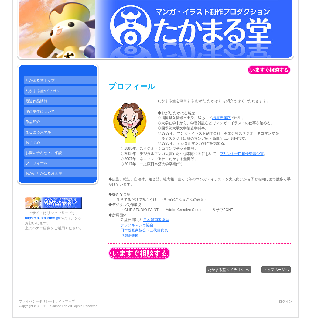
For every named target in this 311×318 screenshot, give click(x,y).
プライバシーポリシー (35, 301)
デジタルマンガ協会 (137, 225)
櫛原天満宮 (221, 118)
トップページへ (276, 270)
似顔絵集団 (130, 235)
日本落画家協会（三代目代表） (146, 230)
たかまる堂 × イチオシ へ (228, 270)
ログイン (285, 301)
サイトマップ (65, 301)
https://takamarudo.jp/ (42, 218)
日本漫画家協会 (156, 220)
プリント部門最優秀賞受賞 (242, 154)
